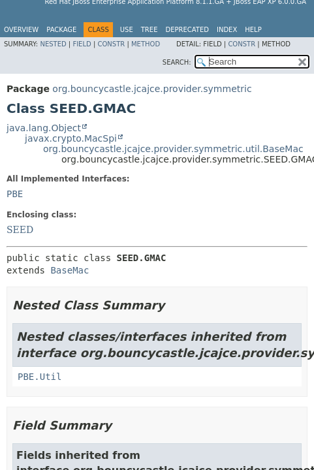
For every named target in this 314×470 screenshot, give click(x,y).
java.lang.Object (44, 128)
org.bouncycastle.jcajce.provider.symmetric (151, 89)
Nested (53, 44)
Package (61, 29)
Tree (149, 29)
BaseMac (69, 270)
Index (227, 29)
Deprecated (187, 29)
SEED (20, 230)
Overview (21, 29)
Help (253, 29)
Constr (111, 44)
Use (126, 29)
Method (145, 44)
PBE (15, 194)
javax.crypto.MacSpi (71, 138)
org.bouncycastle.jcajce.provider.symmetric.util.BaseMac (173, 149)
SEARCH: (177, 62)
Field (81, 44)
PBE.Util (39, 376)
